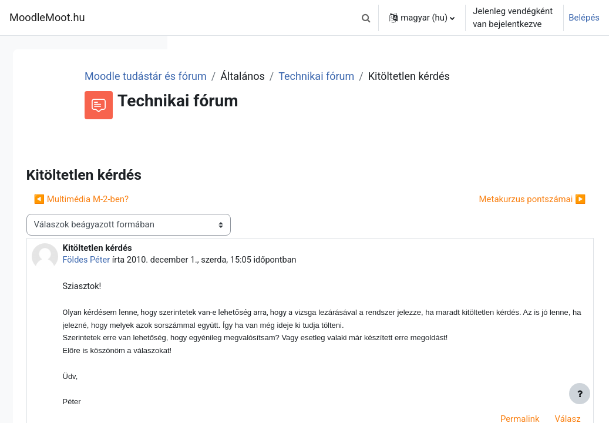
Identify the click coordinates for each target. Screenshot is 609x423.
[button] (366, 17)
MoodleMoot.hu (47, 17)
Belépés (584, 17)
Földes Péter (251, 276)
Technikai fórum (461, 76)
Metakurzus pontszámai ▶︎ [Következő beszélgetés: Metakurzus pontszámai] (506, 215)
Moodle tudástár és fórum (291, 76)
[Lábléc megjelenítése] (579, 393)
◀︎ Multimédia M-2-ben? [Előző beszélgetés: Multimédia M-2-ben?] (245, 215)
